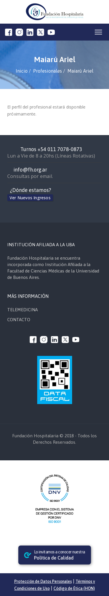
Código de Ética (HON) (74, 588)
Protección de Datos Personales (43, 581)
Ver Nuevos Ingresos (30, 197)
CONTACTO (18, 319)
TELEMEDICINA (22, 309)
